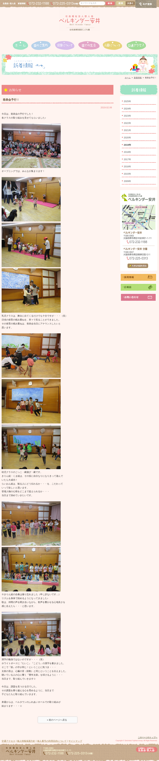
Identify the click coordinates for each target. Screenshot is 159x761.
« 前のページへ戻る (57, 720)
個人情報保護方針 (26, 741)
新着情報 (138, 78)
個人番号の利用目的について (52, 741)
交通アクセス (8, 741)
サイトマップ (75, 741)
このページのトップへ (147, 737)
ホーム (128, 78)
